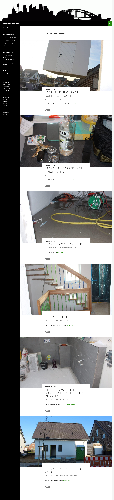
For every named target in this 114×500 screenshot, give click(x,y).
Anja (57, 99)
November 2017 (6, 84)
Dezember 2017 (6, 82)
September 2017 (6, 88)
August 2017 (6, 90)
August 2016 (6, 97)
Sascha (58, 175)
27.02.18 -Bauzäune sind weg (63, 470)
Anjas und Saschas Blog (11, 23)
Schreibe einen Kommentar (69, 99)
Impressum (5, 27)
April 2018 (5, 73)
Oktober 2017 (6, 86)
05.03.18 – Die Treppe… (61, 317)
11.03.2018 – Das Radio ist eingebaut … (63, 170)
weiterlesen (77, 104)
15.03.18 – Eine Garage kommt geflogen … (61, 94)
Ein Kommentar (65, 320)
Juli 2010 (5, 114)
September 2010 (6, 110)
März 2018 (5, 75)
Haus (47, 110)
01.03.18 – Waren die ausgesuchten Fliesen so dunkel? (64, 393)
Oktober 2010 (6, 108)
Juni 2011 (5, 105)
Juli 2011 (5, 103)
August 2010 (6, 112)
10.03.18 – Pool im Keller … (65, 244)
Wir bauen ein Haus (50, 89)
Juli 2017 (5, 93)
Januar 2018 (6, 80)
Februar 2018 (6, 78)
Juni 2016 (5, 101)
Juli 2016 (5, 99)
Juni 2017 (5, 95)
